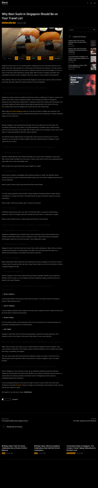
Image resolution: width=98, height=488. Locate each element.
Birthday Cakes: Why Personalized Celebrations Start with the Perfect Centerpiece (77, 50)
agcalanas (15, 399)
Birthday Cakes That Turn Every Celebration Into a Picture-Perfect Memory (77, 42)
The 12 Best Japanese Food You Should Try (84, 421)
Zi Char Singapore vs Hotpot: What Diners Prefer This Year (77, 66)
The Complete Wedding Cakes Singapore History (15, 421)
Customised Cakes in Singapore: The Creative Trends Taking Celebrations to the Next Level (78, 58)
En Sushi (18, 385)
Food (10, 23)
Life (14, 23)
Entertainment (71, 453)
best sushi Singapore (16, 111)
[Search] (94, 30)
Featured (5, 23)
